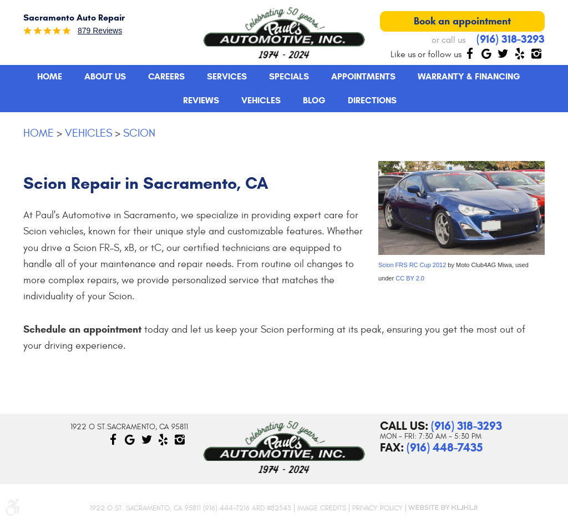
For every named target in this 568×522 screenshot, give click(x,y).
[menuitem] (49, 76)
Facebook (470, 53)
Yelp (519, 53)
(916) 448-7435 (445, 447)
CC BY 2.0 (409, 278)
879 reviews (100, 30)
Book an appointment (462, 21)
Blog (314, 100)
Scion (139, 133)
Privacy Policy (377, 508)
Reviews (201, 100)
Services (227, 76)
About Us (105, 76)
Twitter (503, 53)
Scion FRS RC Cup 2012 (412, 265)
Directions (372, 100)
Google (486, 53)
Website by (442, 507)
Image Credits (321, 508)
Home (49, 76)
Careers (166, 76)
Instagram (536, 53)
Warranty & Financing (469, 76)
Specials (289, 76)
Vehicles (261, 100)
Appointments (363, 76)
